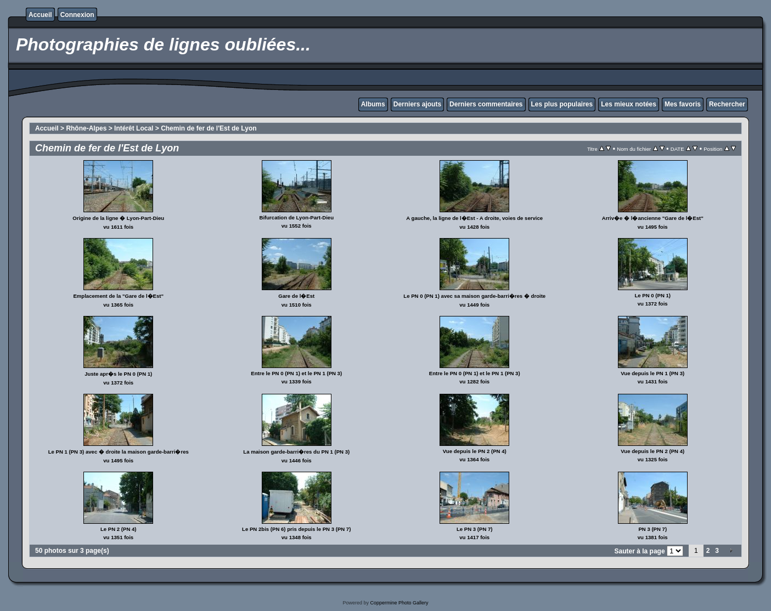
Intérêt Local (133, 128)
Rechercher (727, 104)
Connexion (77, 15)
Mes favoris (683, 104)
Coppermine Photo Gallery (399, 603)
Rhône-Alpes (86, 128)
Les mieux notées (628, 104)
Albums (373, 104)
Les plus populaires (562, 104)
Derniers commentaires (485, 104)
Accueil (40, 15)
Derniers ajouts (417, 104)
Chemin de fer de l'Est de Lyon (208, 128)
